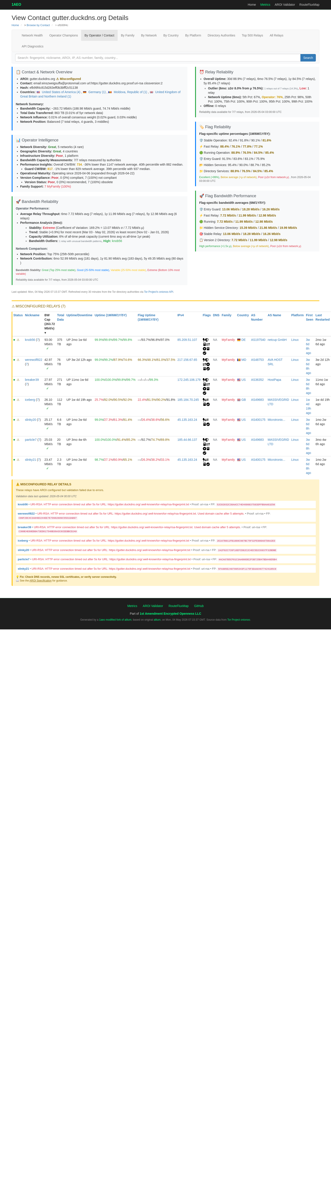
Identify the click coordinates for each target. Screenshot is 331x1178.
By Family (127, 35)
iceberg (30, 399)
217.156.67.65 (187, 359)
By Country (171, 35)
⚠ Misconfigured (68, 79)
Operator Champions (63, 35)
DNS (216, 315)
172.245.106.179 (189, 379)
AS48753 (257, 359)
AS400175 (258, 419)
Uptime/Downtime (79, 315)
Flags (207, 315)
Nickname (32, 315)
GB (241, 399)
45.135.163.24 (187, 419)
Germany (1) (94, 92)
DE (241, 339)
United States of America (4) (59, 92)
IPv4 (180, 315)
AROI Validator (285, 4)
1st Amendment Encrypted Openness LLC (170, 613)
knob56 (117, 241)
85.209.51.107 (187, 339)
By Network (149, 35)
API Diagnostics (33, 46)
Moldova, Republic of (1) (128, 92)
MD (241, 359)
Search (308, 58)
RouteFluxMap (309, 4)
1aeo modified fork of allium (115, 619)
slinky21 (30, 459)
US (241, 379)
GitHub (199, 606)
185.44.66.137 (187, 439)
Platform (297, 315)
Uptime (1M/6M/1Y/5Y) (110, 315)
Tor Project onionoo (238, 619)
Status (18, 315)
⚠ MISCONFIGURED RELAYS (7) (39, 306)
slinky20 (30, 419)
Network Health (32, 35)
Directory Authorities (221, 35)
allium (157, 619)
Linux (294, 339)
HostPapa (274, 379)
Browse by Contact (38, 25)
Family (226, 315)
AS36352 (257, 379)
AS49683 (257, 399)
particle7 (31, 439)
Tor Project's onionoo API (158, 291)
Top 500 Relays (252, 35)
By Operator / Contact (99, 35)
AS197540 (258, 339)
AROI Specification (40, 580)
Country (243, 315)
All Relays (276, 35)
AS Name (274, 315)
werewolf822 (33, 359)
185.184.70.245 (188, 399)
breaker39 (32, 379)
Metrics (265, 4)
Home (252, 4)
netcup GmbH (277, 339)
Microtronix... (276, 419)
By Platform (193, 35)
